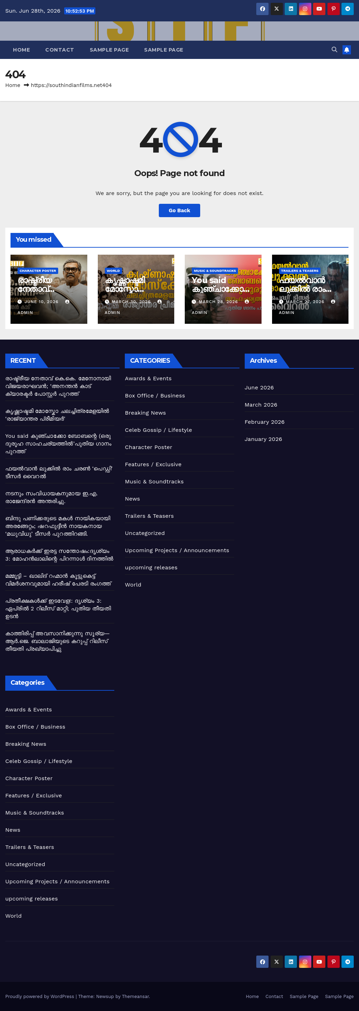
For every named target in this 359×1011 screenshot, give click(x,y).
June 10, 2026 (42, 301)
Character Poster (38, 271)
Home (21, 50)
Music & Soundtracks (215, 271)
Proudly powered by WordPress (40, 996)
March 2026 (261, 404)
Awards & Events (148, 378)
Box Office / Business (155, 395)
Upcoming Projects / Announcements (177, 550)
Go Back (179, 210)
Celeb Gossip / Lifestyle (158, 430)
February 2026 (265, 422)
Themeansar (135, 996)
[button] (334, 49)
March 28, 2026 (219, 301)
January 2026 (263, 439)
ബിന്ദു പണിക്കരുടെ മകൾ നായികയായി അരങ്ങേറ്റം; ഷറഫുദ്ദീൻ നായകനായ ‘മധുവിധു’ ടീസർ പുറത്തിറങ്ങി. (57, 526)
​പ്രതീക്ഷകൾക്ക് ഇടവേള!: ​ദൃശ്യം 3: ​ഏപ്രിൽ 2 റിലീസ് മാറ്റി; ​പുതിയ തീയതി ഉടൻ (58, 608)
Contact (59, 50)
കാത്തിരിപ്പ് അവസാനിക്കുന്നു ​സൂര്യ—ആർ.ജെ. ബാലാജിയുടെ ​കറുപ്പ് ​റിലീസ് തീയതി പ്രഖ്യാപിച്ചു (57, 641)
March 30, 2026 (132, 301)
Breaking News (145, 412)
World (113, 271)
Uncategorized (145, 533)
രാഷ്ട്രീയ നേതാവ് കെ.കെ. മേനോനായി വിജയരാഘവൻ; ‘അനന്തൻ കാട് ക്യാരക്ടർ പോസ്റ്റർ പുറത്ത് (58, 386)
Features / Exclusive (153, 464)
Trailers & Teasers (300, 271)
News (132, 498)
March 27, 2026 (306, 301)
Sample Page (109, 50)
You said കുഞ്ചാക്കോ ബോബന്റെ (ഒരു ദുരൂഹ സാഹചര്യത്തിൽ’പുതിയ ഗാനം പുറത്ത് (58, 444)
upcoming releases (151, 567)
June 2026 (259, 387)
